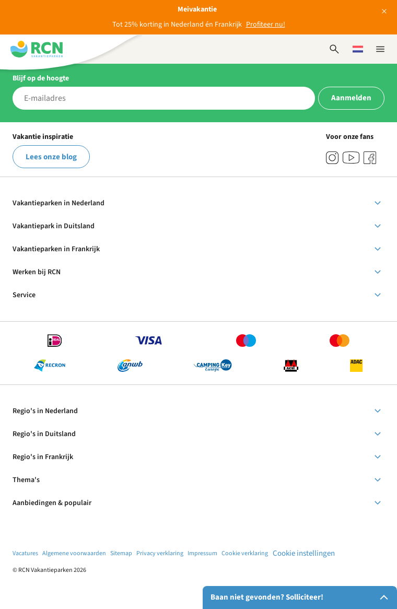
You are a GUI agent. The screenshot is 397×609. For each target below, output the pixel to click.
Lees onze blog (51, 156)
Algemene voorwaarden (74, 553)
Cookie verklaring (244, 553)
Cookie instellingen (304, 553)
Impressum (202, 553)
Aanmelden (351, 97)
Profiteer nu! (265, 24)
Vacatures (25, 553)
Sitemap (121, 553)
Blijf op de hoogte (41, 78)
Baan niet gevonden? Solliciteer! (301, 597)
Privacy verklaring (159, 553)
